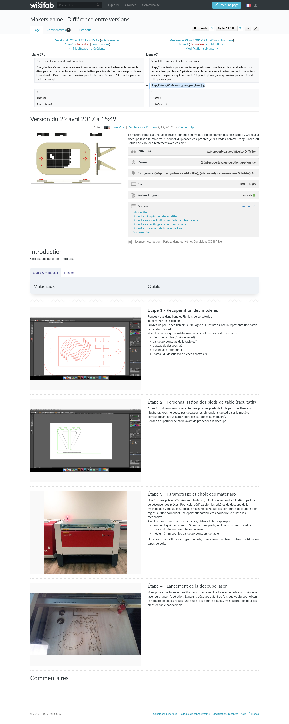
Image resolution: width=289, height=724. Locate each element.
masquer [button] (246, 206)
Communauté (151, 5)
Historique (84, 30)
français (248, 5)
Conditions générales (165, 713)
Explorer (113, 5)
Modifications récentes (225, 713)
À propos (254, 713)
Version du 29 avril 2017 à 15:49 (192, 40)
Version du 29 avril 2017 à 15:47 (77, 40)
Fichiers (69, 272)
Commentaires (56, 30)
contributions (100, 44)
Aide (243, 713)
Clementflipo (186, 127)
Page (36, 30)
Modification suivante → (201, 48)
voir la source (110, 40)
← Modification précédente (87, 48)
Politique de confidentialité (195, 713)
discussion (82, 44)
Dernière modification (142, 127)
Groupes (130, 5)
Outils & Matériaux (46, 272)
